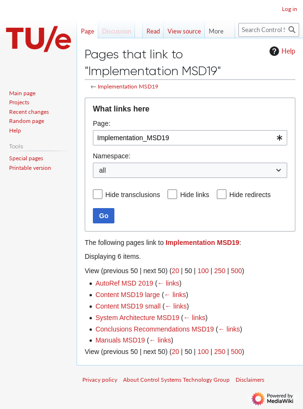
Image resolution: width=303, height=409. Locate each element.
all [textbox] (102, 170)
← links (168, 283)
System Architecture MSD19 (137, 317)
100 (203, 271)
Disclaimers (250, 379)
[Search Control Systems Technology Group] (268, 30)
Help (281, 51)
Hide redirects (249, 195)
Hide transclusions (132, 195)
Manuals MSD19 (120, 340)
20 (176, 271)
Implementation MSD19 (128, 86)
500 (236, 271)
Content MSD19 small (127, 306)
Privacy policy (99, 379)
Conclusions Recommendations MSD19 (154, 329)
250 (219, 271)
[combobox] (190, 137)
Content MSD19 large (127, 294)
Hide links (194, 195)
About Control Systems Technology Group (176, 379)
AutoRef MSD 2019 (124, 283)
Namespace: (112, 156)
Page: (102, 123)
